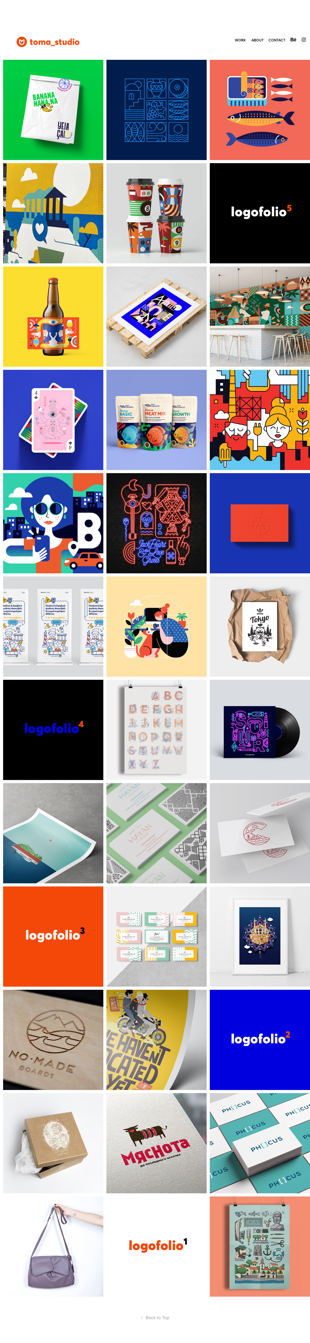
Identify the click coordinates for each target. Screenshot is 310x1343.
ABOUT (257, 40)
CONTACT (277, 40)
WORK (240, 40)
